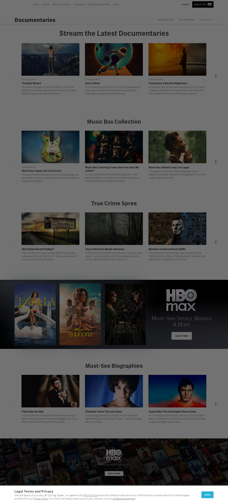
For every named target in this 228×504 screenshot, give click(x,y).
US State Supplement (123, 498)
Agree (207, 495)
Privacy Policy (41, 498)
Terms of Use (90, 495)
